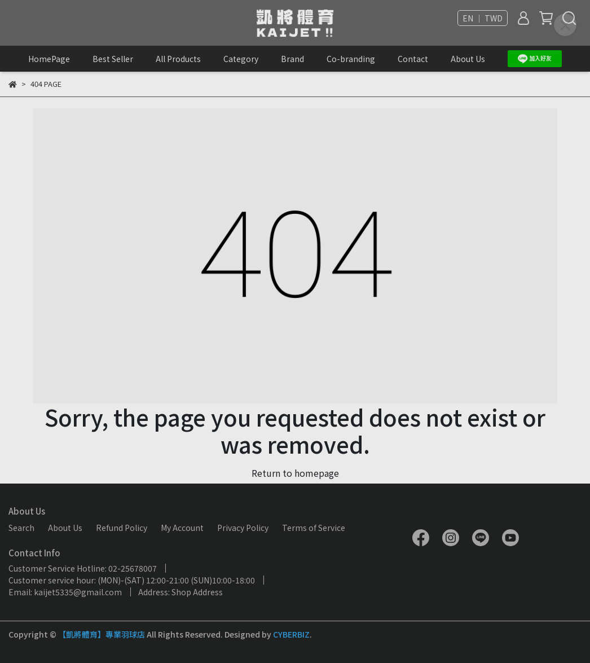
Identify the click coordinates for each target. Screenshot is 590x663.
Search (21, 527)
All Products (178, 58)
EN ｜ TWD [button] (483, 18)
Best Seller (113, 58)
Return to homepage (295, 473)
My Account (182, 527)
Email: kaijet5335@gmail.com (65, 592)
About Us (468, 58)
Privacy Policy (242, 527)
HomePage (49, 58)
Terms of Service (313, 527)
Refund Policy (121, 527)
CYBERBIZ (291, 634)
